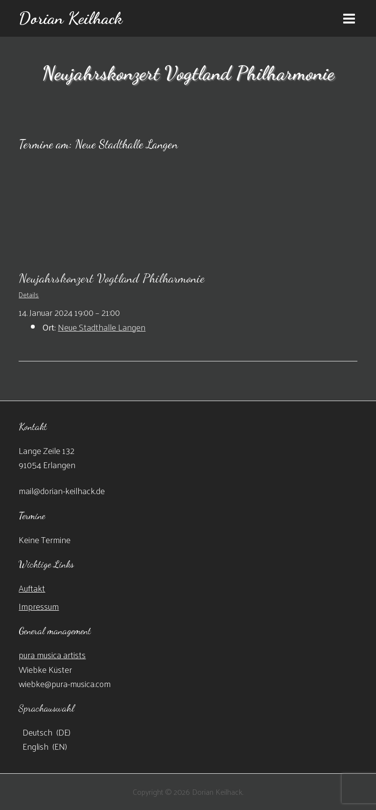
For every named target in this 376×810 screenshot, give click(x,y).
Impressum (39, 606)
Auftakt (32, 588)
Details (29, 294)
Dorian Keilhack (70, 18)
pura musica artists (52, 654)
